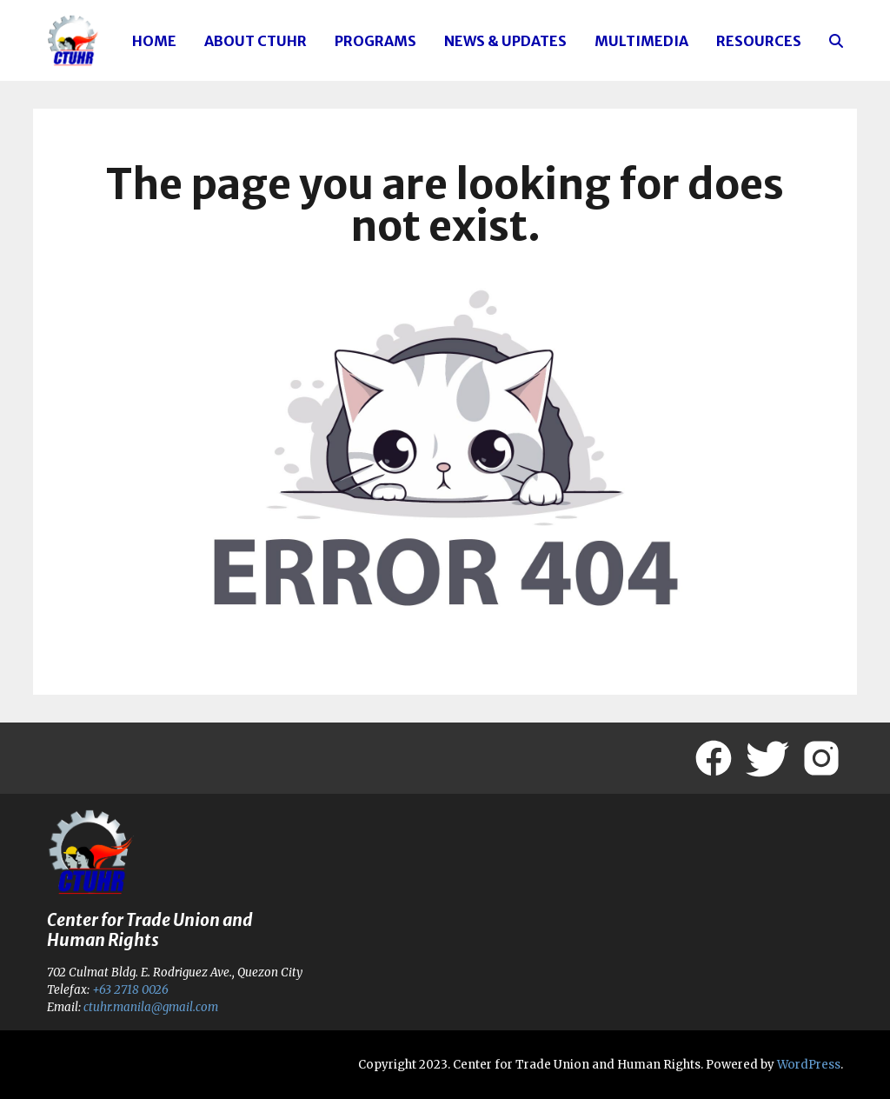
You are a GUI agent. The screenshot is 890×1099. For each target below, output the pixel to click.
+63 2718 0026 (130, 989)
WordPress (808, 1064)
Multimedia (641, 41)
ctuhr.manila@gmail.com (150, 1007)
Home (154, 41)
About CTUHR (255, 41)
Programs (375, 41)
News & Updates (505, 41)
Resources (758, 41)
